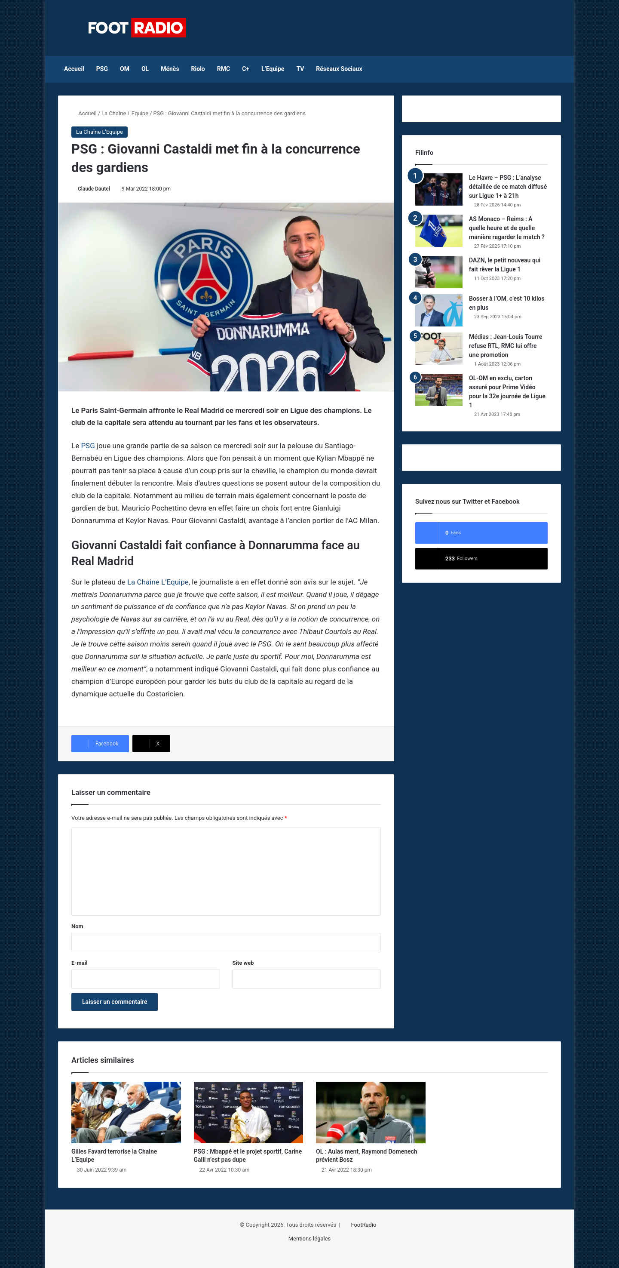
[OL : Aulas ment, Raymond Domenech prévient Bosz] (371, 1113)
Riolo (198, 68)
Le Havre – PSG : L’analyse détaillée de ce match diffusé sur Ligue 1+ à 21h (508, 186)
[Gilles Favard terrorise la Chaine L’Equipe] (126, 1113)
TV (300, 68)
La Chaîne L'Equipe (124, 113)
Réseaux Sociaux (339, 68)
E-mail (79, 963)
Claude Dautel (94, 189)
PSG (102, 68)
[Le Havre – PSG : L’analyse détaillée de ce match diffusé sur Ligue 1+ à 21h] (439, 189)
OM (124, 68)
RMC (223, 68)
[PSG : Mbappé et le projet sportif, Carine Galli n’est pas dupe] (248, 1113)
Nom (77, 926)
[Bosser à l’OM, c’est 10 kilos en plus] (439, 310)
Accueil (74, 68)
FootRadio (363, 1225)
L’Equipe (272, 68)
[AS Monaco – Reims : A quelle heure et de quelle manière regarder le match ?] (439, 231)
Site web (243, 963)
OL (145, 68)
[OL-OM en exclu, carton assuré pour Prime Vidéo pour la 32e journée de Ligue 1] (439, 390)
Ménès (170, 68)
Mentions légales (309, 1238)
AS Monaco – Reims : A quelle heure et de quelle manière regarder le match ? (507, 227)
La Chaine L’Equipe (158, 582)
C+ (245, 68)
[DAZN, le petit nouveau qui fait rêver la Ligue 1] (439, 272)
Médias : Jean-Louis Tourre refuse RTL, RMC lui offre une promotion (505, 345)
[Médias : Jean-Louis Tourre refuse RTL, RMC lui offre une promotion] (439, 348)
